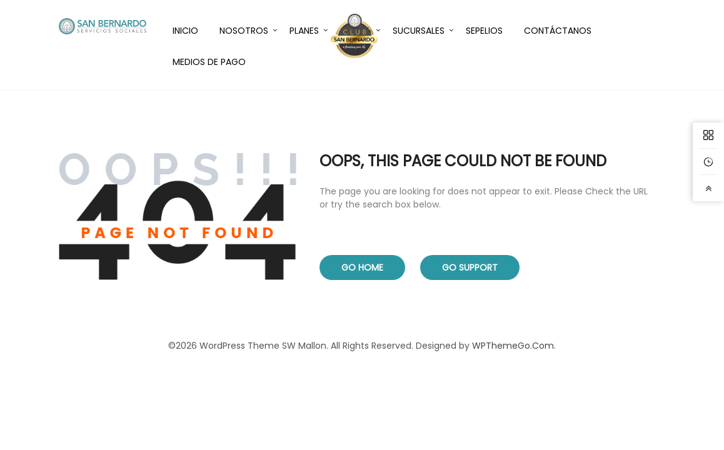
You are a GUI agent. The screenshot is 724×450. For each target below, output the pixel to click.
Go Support (470, 267)
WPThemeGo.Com (513, 345)
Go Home (362, 267)
